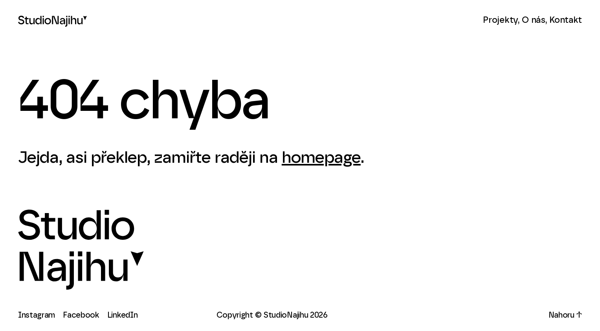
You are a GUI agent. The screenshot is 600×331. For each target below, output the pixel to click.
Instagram (36, 315)
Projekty (500, 20)
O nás (533, 20)
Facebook (81, 315)
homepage (321, 157)
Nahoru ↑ (565, 315)
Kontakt (565, 20)
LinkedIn (122, 315)
